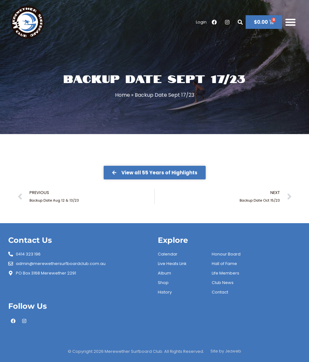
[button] (290, 22)
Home (122, 95)
